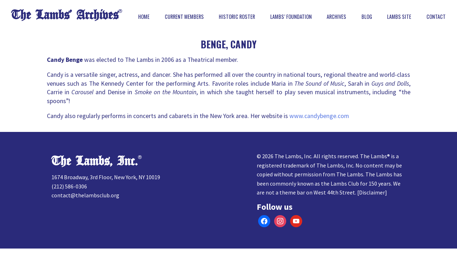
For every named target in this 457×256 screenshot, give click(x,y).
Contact (436, 16)
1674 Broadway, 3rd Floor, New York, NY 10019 (105, 177)
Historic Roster (237, 16)
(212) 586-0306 (69, 186)
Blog (366, 16)
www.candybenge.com (319, 116)
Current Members (184, 16)
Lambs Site (399, 16)
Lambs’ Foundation (291, 16)
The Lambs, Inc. (94, 161)
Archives (336, 16)
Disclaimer (372, 192)
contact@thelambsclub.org (85, 195)
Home (143, 16)
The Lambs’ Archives (64, 15)
